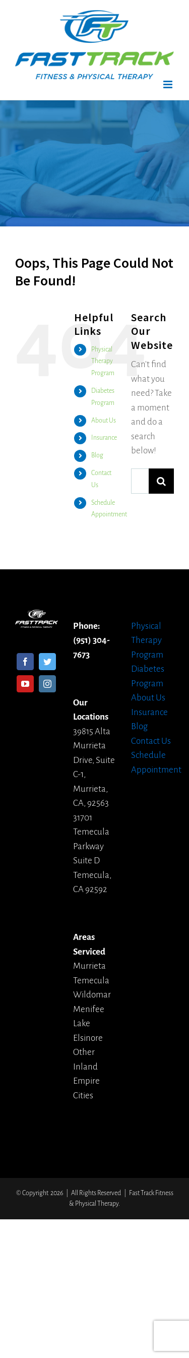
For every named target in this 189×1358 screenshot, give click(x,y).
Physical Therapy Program (102, 361)
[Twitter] (47, 661)
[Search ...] (140, 481)
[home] (36, 616)
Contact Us (151, 741)
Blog (97, 455)
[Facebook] (25, 661)
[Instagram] (47, 683)
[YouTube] (25, 683)
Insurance (104, 437)
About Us (103, 420)
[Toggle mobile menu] (168, 84)
